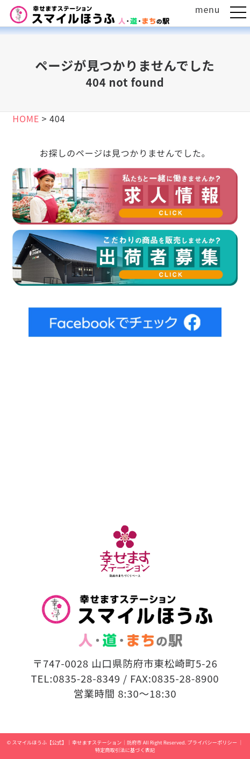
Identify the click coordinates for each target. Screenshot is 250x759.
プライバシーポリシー (212, 742)
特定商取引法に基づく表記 (125, 750)
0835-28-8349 (86, 678)
